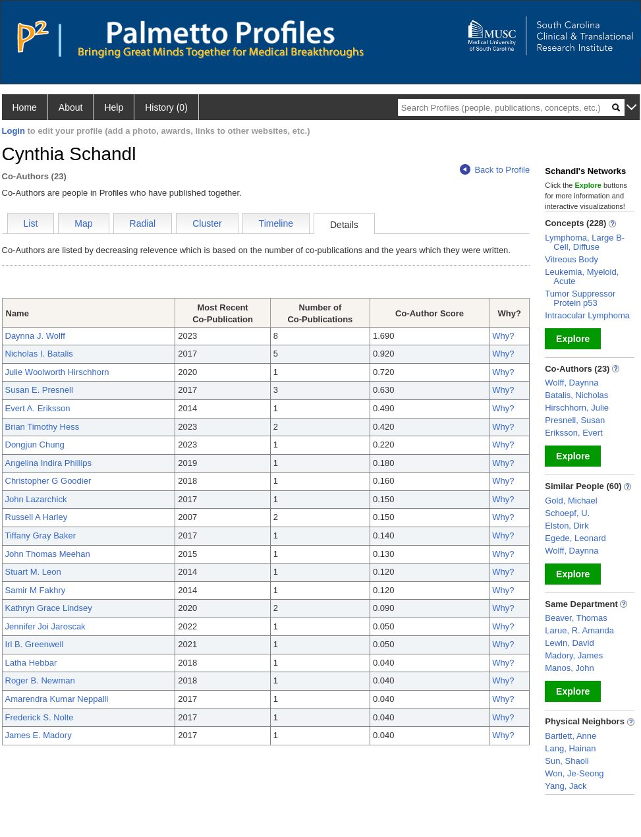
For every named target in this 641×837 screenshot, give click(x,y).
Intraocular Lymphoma (587, 315)
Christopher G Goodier (48, 481)
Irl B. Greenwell (34, 644)
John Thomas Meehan (47, 554)
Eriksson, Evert (573, 433)
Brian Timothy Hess (42, 427)
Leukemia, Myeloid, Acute (582, 276)
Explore (573, 338)
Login (13, 131)
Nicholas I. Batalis (39, 354)
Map (83, 223)
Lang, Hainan (570, 748)
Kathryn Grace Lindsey (48, 608)
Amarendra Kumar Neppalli (57, 699)
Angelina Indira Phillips (48, 463)
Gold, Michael (571, 500)
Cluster (206, 223)
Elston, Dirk (566, 526)
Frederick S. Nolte (39, 717)
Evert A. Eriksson (37, 408)
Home (25, 107)
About (71, 107)
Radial (143, 223)
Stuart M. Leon (33, 572)
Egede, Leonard (575, 538)
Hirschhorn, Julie (577, 408)
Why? (503, 336)
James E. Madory (38, 735)
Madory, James (574, 655)
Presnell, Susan (575, 420)
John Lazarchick (36, 499)
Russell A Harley (36, 517)
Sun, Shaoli (567, 761)
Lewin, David (569, 643)
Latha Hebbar (31, 663)
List (31, 223)
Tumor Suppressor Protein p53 (580, 298)
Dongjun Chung (35, 444)
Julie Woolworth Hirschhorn (57, 372)
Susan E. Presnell (39, 390)
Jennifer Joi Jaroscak (45, 626)
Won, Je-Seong (574, 773)
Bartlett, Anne (570, 736)
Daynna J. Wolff (35, 336)
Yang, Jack (565, 786)
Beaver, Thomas (576, 618)
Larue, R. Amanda (579, 630)
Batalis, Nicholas (576, 395)
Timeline (276, 223)
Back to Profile (495, 170)
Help (113, 107)
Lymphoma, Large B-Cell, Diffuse (585, 242)
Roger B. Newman (40, 680)
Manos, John (569, 668)
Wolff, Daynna (571, 383)
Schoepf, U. (567, 513)
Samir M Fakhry (35, 590)
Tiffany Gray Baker (40, 535)
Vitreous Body (571, 259)
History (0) (166, 107)
